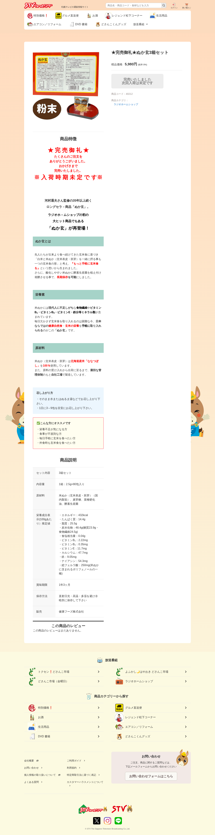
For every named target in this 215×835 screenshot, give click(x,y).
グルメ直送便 (128, 707)
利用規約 (72, 767)
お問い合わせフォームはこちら (151, 776)
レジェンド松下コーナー (135, 717)
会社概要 (29, 760)
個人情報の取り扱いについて (40, 774)
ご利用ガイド (74, 760)
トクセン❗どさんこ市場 (48, 671)
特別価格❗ (40, 707)
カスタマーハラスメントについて (85, 782)
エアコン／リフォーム (134, 726)
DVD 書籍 (39, 736)
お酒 (36, 717)
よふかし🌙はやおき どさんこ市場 (141, 671)
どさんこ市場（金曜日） (48, 681)
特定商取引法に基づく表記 (81, 774)
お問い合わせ (31, 767)
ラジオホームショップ (126, 104)
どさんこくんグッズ (132, 736)
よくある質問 (31, 782)
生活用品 (38, 726)
